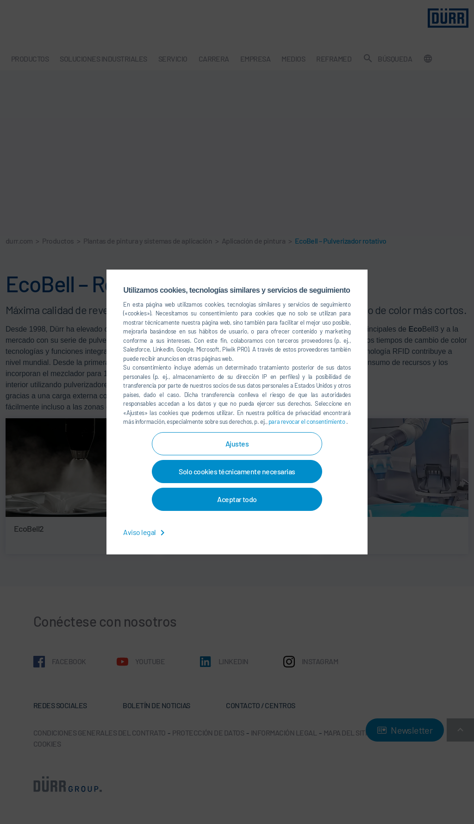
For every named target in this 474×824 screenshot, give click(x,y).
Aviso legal (145, 532)
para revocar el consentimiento (307, 421)
